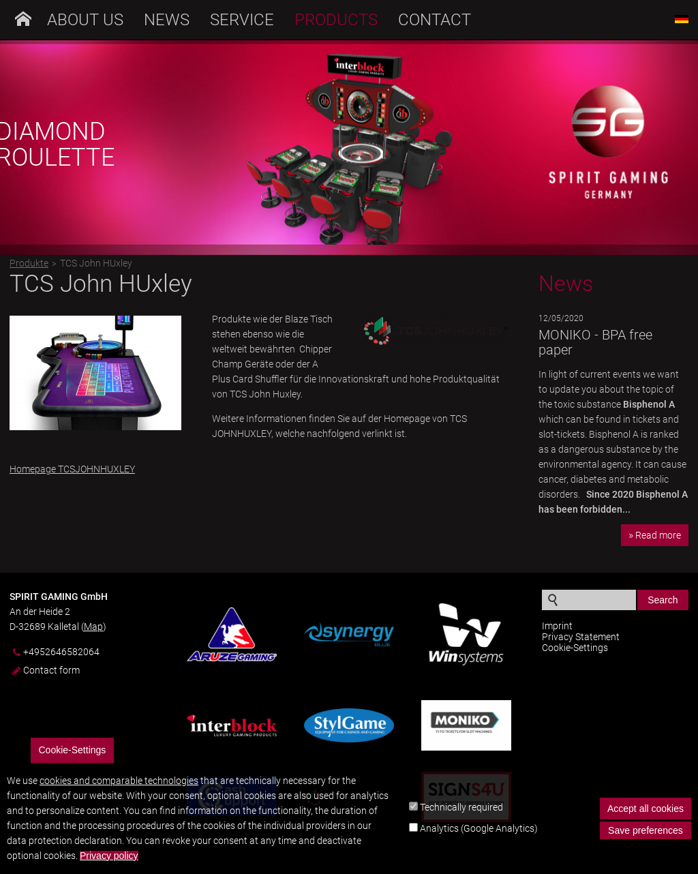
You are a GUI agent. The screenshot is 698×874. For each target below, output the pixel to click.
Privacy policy (109, 865)
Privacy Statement (581, 636)
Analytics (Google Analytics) (479, 837)
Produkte (29, 263)
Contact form (51, 670)
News (166, 19)
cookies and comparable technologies (119, 789)
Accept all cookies (645, 817)
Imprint (557, 625)
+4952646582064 (61, 651)
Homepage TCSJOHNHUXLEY (72, 469)
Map (93, 626)
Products (336, 19)
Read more (658, 535)
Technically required (461, 816)
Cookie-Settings (575, 647)
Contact (434, 19)
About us (85, 19)
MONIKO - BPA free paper (595, 342)
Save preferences (645, 839)
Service (242, 19)
